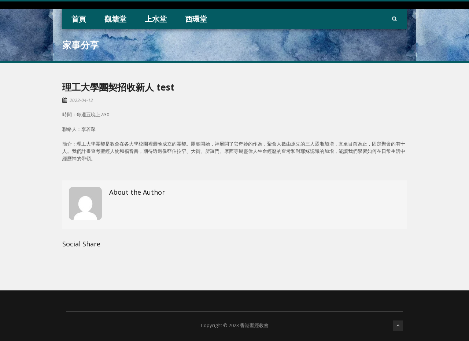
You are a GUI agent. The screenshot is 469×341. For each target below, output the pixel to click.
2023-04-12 (81, 100)
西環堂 (196, 19)
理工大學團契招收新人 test (118, 87)
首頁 (78, 19)
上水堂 (156, 19)
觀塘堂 (115, 19)
